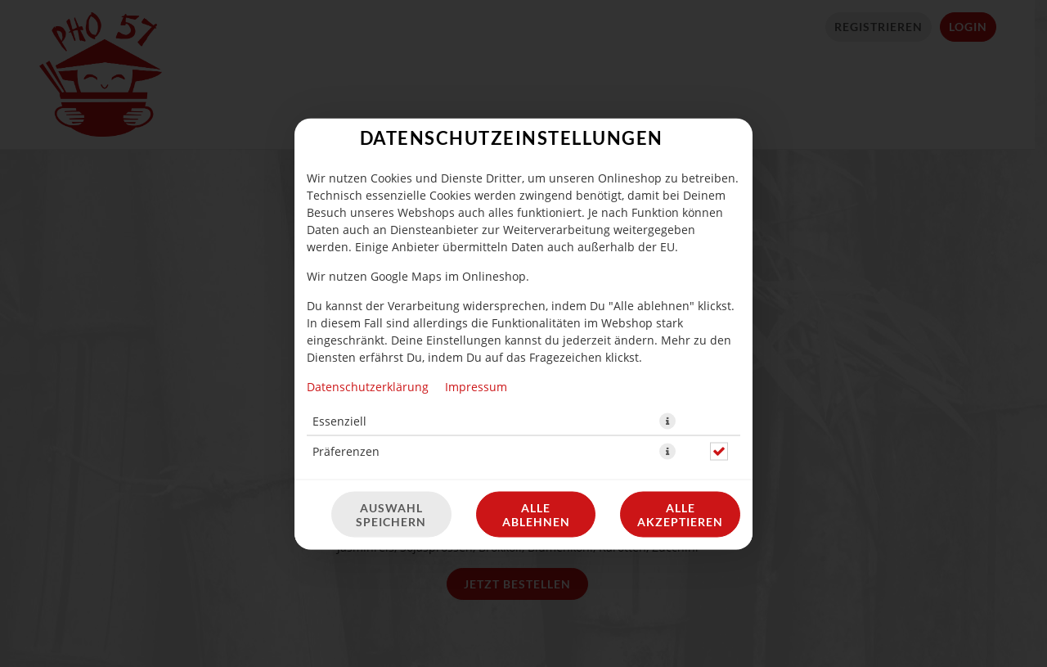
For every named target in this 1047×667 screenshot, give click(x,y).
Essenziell (339, 291)
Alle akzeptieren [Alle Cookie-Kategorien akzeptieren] (680, 385)
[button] (667, 291)
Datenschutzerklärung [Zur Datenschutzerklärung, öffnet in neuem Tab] (368, 256)
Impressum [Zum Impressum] (476, 256)
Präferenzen (346, 321)
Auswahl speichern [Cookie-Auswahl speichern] (391, 385)
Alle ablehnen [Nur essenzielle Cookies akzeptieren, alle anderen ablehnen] (536, 385)
